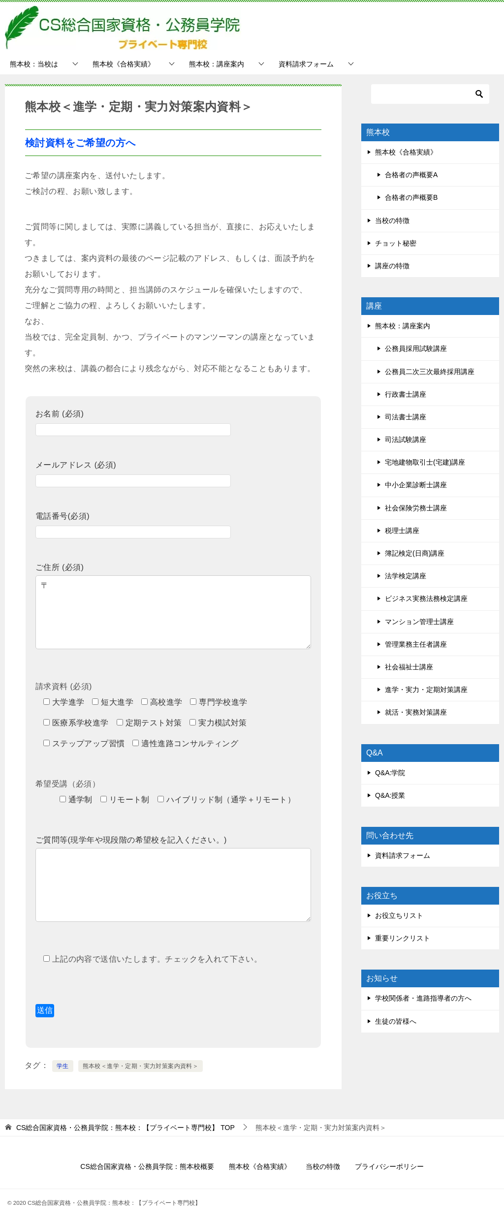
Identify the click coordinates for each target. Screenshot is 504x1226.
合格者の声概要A (411, 175)
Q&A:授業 (390, 795)
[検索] (430, 94)
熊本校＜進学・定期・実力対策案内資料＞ (141, 1066)
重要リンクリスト (402, 938)
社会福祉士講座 (409, 667)
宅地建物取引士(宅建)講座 (425, 462)
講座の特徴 (392, 266)
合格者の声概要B (411, 197)
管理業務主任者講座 (416, 644)
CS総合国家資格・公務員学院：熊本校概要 (147, 1166)
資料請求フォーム (306, 64)
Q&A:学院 (390, 773)
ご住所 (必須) (173, 575)
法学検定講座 (405, 576)
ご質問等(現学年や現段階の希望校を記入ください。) (173, 848)
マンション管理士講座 (419, 622)
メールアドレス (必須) (133, 473)
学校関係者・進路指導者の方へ (423, 998)
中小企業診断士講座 (416, 485)
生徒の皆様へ (395, 1021)
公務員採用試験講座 (416, 348)
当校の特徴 (392, 220)
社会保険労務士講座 (416, 508)
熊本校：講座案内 (216, 64)
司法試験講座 (405, 439)
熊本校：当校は (34, 64)
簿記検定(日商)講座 (414, 553)
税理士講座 (402, 530)
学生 (63, 1066)
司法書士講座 (405, 417)
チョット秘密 (395, 243)
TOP (125, 1128)
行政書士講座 (405, 394)
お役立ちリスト (399, 915)
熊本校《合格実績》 (124, 64)
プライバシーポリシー (389, 1166)
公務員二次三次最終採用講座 (429, 372)
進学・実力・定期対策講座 (426, 689)
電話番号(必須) (133, 524)
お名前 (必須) (133, 421)
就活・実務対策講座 (416, 712)
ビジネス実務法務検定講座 (426, 598)
